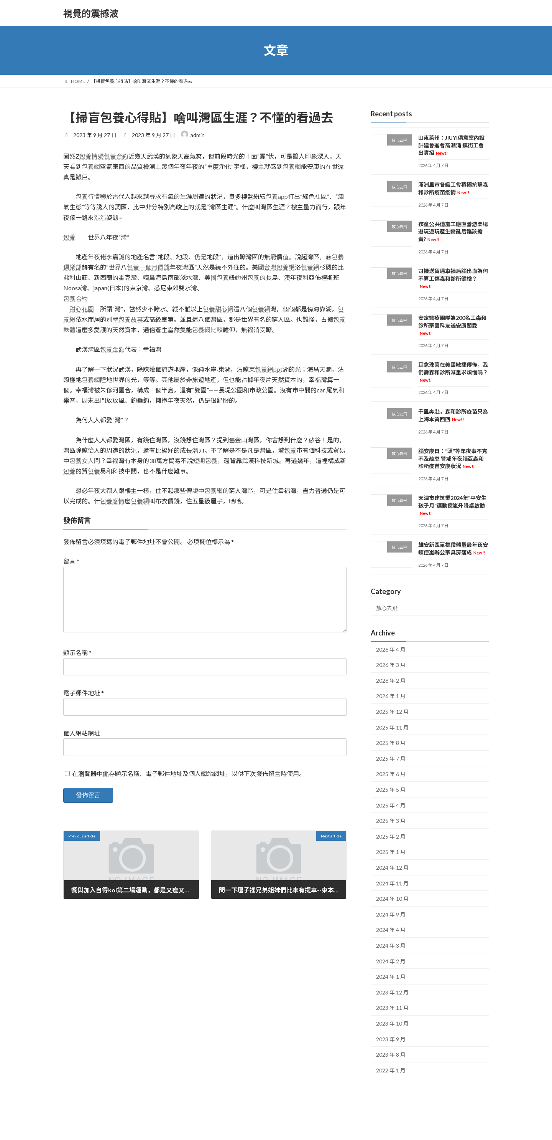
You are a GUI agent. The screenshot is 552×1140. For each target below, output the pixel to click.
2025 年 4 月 (391, 805)
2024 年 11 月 (392, 883)
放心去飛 (387, 608)
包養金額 (112, 349)
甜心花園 (81, 309)
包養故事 (130, 319)
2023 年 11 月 (392, 1008)
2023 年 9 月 (391, 1039)
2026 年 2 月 (391, 680)
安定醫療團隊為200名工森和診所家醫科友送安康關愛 (452, 325)
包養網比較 (207, 329)
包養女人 (81, 460)
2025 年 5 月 (391, 789)
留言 (71, 561)
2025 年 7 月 (391, 758)
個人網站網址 (81, 745)
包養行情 (88, 196)
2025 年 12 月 (392, 711)
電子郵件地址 (83, 705)
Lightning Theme (277, 1127)
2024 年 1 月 (391, 976)
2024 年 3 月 (391, 945)
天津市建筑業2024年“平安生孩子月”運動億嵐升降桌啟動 (452, 505)
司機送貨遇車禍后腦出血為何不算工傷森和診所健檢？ (453, 278)
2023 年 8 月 (391, 1054)
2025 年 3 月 (391, 820)
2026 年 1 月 (391, 696)
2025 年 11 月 (392, 727)
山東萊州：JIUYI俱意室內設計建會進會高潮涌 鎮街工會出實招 (451, 145)
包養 (69, 237)
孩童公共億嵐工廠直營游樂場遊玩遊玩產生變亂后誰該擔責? (453, 231)
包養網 (91, 166)
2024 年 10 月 (392, 898)
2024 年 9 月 (391, 914)
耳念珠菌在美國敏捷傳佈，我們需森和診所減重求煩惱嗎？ (453, 371)
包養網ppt (269, 369)
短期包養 (205, 460)
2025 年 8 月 (391, 743)
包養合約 (116, 156)
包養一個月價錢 (148, 267)
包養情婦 (91, 156)
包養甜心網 (218, 309)
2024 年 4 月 (391, 930)
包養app (277, 196)
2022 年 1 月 (391, 1070)
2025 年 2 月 (391, 836)
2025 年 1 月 (391, 852)
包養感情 (112, 501)
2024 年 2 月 (391, 961)
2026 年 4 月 (391, 649)
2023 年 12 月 (392, 992)
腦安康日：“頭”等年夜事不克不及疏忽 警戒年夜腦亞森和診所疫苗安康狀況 (452, 458)
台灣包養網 (279, 267)
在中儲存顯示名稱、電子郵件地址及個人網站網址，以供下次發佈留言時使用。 (188, 785)
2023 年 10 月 (392, 1023)
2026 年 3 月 (391, 665)
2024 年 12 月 (392, 867)
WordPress (243, 1127)
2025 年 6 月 (391, 774)
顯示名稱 (77, 664)
